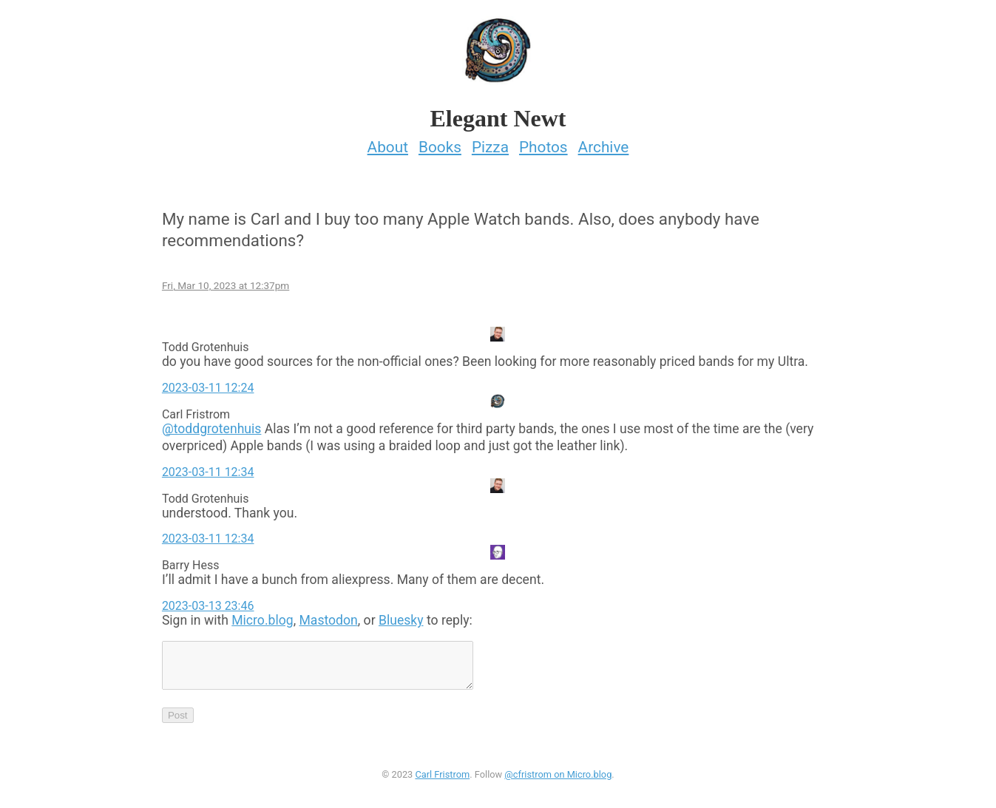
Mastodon (328, 615)
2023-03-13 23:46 (208, 601)
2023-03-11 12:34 (208, 468)
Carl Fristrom (442, 778)
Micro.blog (262, 615)
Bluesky (401, 615)
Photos (543, 143)
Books (440, 143)
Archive (603, 143)
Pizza (490, 143)
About (387, 143)
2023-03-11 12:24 (208, 383)
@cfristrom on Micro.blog (558, 778)
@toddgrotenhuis (212, 424)
